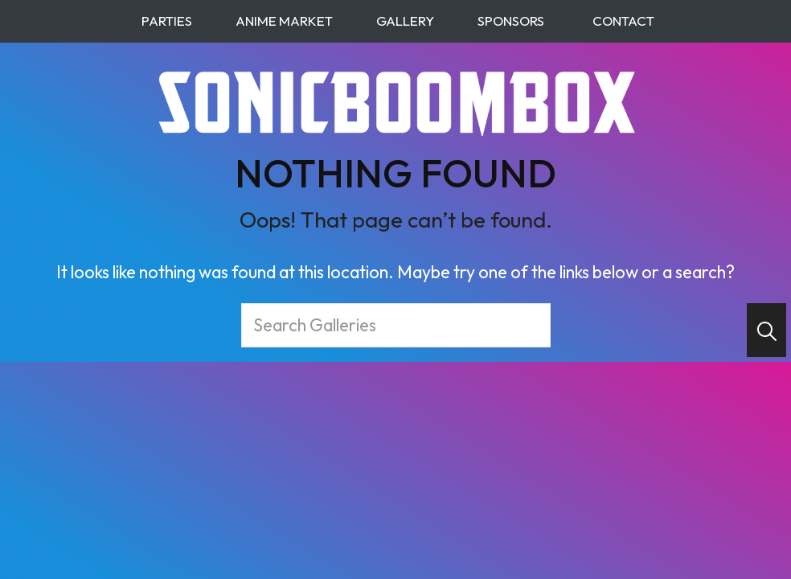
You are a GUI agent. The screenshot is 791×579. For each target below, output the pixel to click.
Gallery (402, 20)
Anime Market (282, 20)
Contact (623, 20)
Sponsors (508, 20)
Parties (164, 20)
